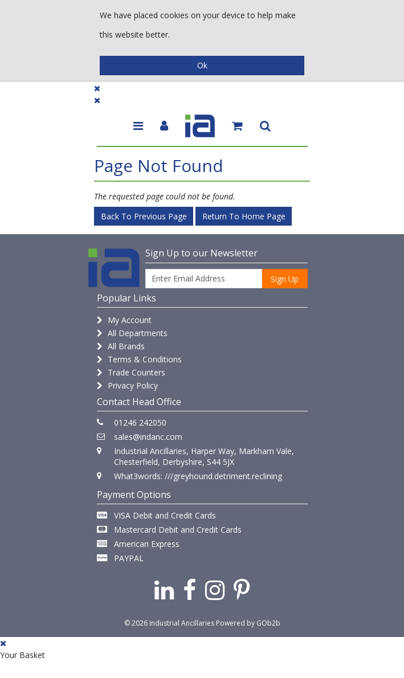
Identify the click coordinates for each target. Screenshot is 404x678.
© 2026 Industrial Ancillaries (169, 623)
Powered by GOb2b (248, 623)
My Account (124, 320)
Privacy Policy (127, 385)
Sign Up (285, 278)
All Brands (121, 346)
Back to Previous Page (144, 216)
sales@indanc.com (148, 436)
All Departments (132, 333)
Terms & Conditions (139, 359)
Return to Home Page (243, 216)
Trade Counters (131, 372)
